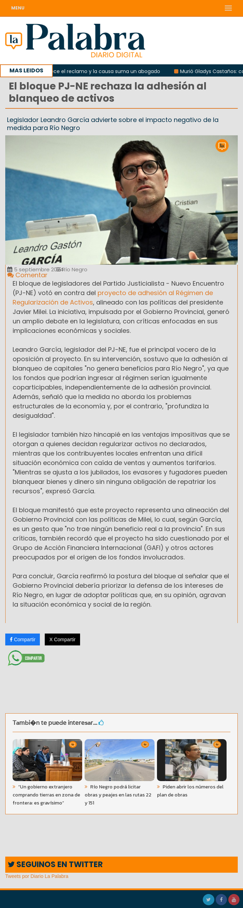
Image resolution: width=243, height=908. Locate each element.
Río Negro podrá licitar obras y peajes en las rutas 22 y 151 (118, 795)
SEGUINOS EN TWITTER (55, 864)
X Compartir (62, 639)
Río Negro (71, 269)
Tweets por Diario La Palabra (37, 876)
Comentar (27, 275)
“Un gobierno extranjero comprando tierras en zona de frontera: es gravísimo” (46, 795)
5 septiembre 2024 (35, 269)
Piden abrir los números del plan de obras (190, 791)
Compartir (22, 639)
